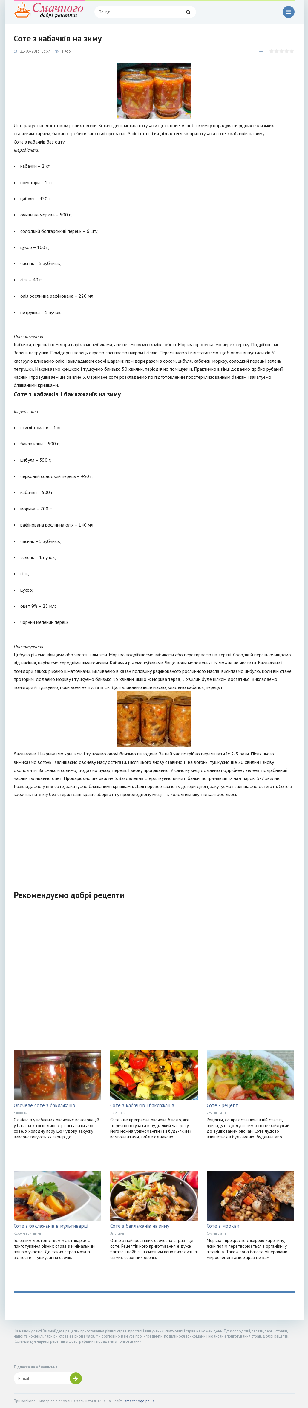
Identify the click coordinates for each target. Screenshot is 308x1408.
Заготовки (20, 1113)
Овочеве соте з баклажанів (44, 1105)
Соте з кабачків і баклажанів (142, 1105)
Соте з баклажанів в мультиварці (51, 1226)
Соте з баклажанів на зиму (139, 1226)
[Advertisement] (154, 840)
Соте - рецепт (222, 1105)
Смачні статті (119, 1113)
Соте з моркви (223, 1226)
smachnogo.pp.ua (140, 1401)
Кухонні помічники (27, 1233)
